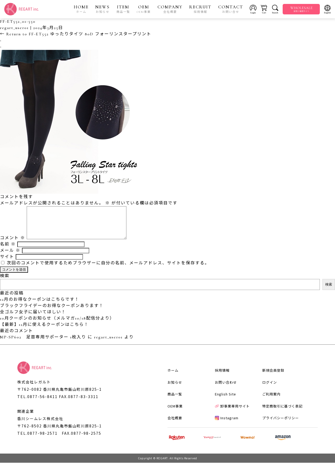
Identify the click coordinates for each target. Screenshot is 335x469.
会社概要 (175, 424)
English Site (225, 400)
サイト (7, 263)
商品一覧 (175, 400)
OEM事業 (175, 412)
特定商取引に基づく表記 (282, 412)
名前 (8, 250)
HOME (81, 9)
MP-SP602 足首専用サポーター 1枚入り (43, 343)
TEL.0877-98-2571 (37, 439)
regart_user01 (14, 27)
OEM (144, 9)
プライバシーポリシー (280, 424)
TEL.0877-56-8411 (37, 402)
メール (10, 256)
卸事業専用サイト (232, 412)
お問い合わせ (226, 388)
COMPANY (170, 9)
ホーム (173, 376)
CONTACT (230, 9)
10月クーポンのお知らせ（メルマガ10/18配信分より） (57, 324)
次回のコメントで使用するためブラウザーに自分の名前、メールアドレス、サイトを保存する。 (108, 269)
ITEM (123, 9)
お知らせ (175, 388)
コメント (12, 244)
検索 (4, 282)
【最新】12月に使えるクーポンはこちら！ (44, 330)
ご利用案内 (271, 400)
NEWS (102, 9)
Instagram (226, 424)
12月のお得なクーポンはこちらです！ (39, 305)
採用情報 (222, 376)
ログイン (269, 388)
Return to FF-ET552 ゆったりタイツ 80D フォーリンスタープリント (75, 34)
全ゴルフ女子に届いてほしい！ (33, 318)
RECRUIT (200, 9)
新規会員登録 (273, 376)
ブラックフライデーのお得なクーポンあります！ (52, 312)
